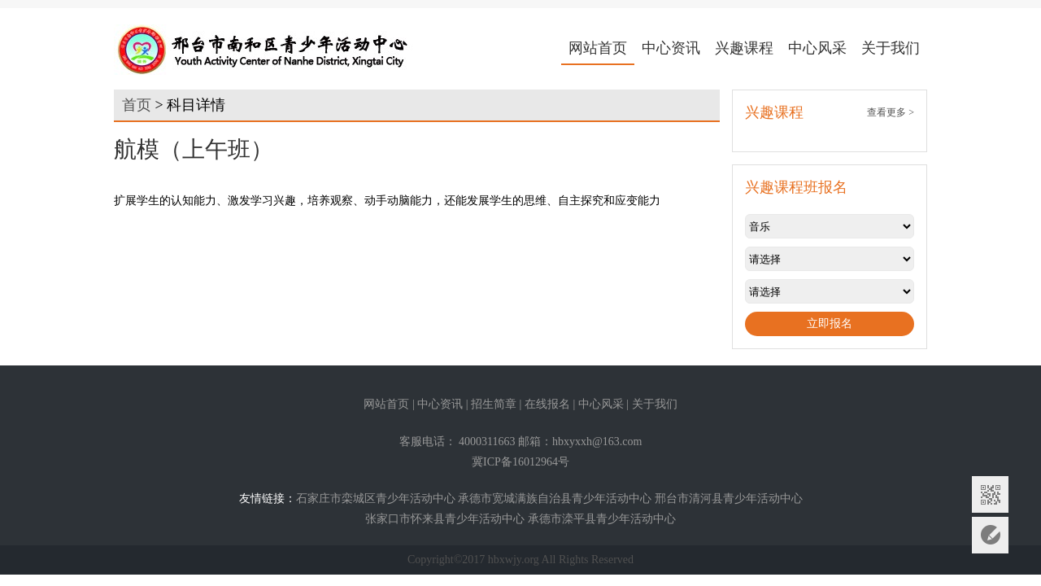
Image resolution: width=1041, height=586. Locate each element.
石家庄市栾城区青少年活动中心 (375, 498)
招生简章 (493, 404)
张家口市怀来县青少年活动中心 (445, 519)
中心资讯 (671, 48)
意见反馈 (990, 535)
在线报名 (547, 404)
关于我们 (890, 48)
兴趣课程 (744, 48)
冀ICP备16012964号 (520, 462)
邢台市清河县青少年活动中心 (729, 498)
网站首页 (597, 48)
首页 (136, 105)
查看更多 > (890, 112)
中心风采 (817, 48)
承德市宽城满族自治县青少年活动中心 (554, 498)
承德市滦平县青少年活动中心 (602, 519)
